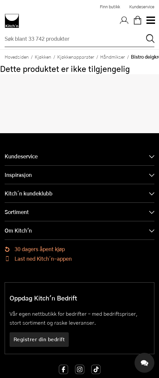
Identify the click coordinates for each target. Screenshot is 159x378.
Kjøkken (43, 56)
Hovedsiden (17, 56)
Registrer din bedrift (39, 339)
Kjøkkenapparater (75, 56)
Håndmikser (112, 56)
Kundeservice (141, 7)
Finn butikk (110, 7)
